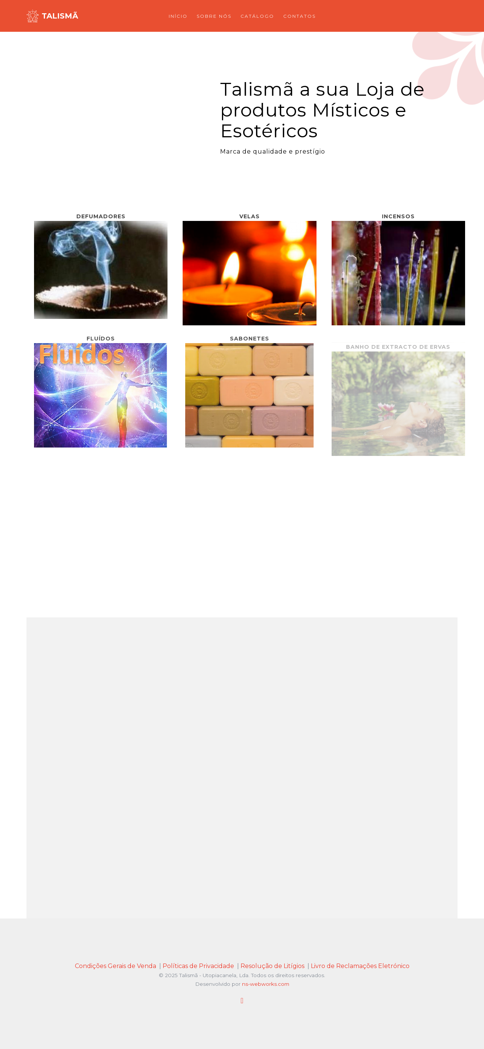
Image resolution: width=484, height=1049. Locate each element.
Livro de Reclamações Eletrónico (360, 966)
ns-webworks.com (265, 984)
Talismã (60, 15)
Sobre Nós (214, 16)
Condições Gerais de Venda (115, 966)
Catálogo (257, 16)
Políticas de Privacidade (198, 966)
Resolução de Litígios (272, 966)
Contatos (299, 16)
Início (178, 16)
